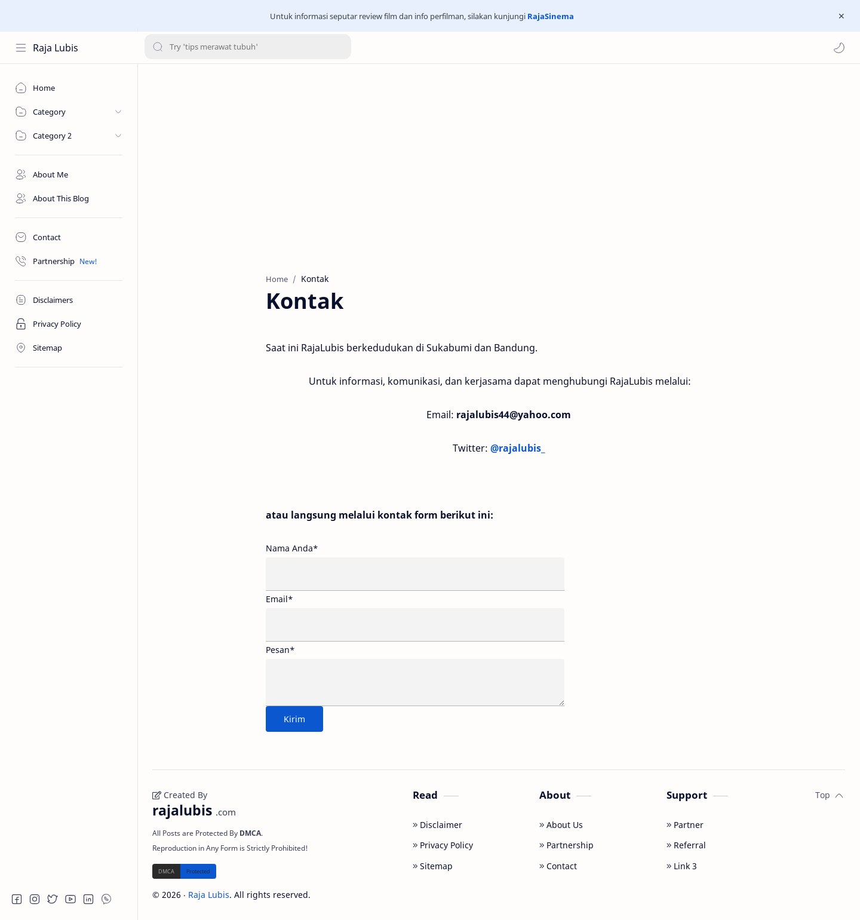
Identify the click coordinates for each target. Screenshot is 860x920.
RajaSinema (550, 16)
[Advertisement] (498, 165)
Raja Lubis (55, 47)
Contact (558, 866)
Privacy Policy (443, 845)
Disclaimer (437, 824)
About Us (561, 824)
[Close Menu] (841, 16)
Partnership (566, 845)
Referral (686, 845)
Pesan (280, 649)
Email (279, 599)
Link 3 (681, 866)
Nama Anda (292, 548)
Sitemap (433, 866)
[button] (839, 48)
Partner (685, 824)
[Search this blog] (248, 47)
